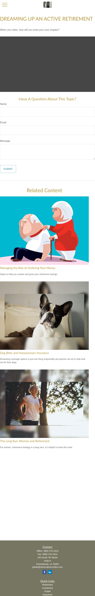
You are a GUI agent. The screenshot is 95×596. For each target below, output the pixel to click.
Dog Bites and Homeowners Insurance (24, 353)
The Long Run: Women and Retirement (24, 441)
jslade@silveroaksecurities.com (47, 567)
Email (3, 122)
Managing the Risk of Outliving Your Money (27, 268)
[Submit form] (8, 169)
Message (5, 141)
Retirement (47, 584)
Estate (47, 591)
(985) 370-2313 (50, 551)
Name (3, 104)
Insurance (47, 594)
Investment (47, 588)
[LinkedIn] (50, 572)
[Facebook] (44, 572)
